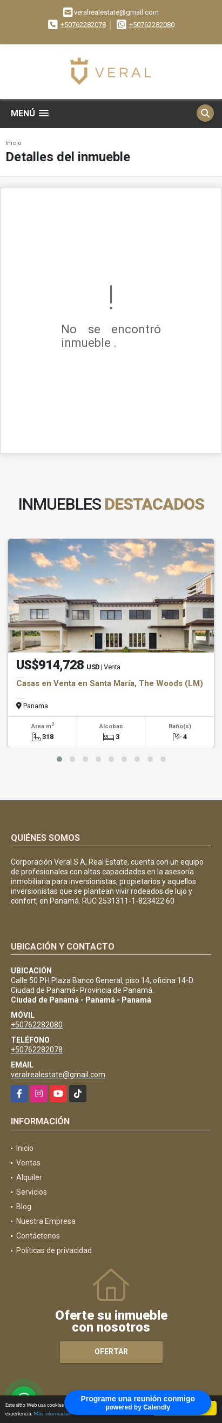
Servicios (31, 1192)
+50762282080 (151, 25)
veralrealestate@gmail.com (58, 1074)
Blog (23, 1206)
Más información (52, 1415)
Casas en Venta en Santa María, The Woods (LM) (109, 683)
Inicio (13, 143)
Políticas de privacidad (54, 1250)
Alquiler (29, 1177)
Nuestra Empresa (46, 1221)
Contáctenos (38, 1235)
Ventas (28, 1162)
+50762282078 (83, 25)
